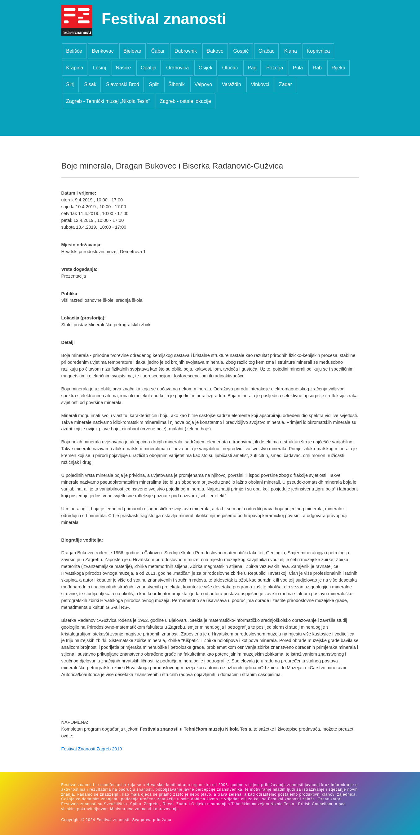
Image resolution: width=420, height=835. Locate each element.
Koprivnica (318, 51)
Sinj (70, 84)
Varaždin (231, 84)
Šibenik (176, 84)
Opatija (149, 67)
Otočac (230, 67)
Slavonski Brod (122, 84)
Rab (317, 67)
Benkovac (102, 51)
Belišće (74, 51)
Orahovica (177, 67)
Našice (123, 67)
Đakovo (215, 51)
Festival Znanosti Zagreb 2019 (91, 748)
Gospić (241, 51)
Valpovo (203, 84)
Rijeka (338, 67)
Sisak (90, 84)
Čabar (158, 51)
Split (154, 84)
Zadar (285, 84)
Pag (252, 67)
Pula (298, 67)
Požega (274, 67)
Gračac (267, 51)
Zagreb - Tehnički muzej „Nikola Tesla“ (108, 101)
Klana (290, 51)
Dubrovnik (186, 51)
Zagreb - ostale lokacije (185, 101)
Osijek (205, 67)
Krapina (74, 67)
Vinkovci (260, 84)
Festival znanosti (164, 19)
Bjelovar (132, 51)
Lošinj (99, 67)
